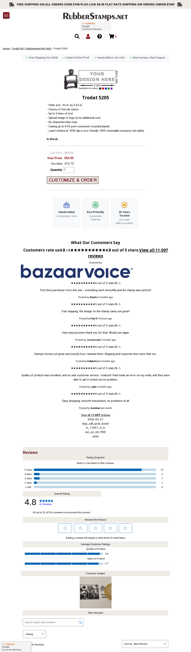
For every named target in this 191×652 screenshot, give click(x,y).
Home (6, 48)
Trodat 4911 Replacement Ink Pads (31, 48)
